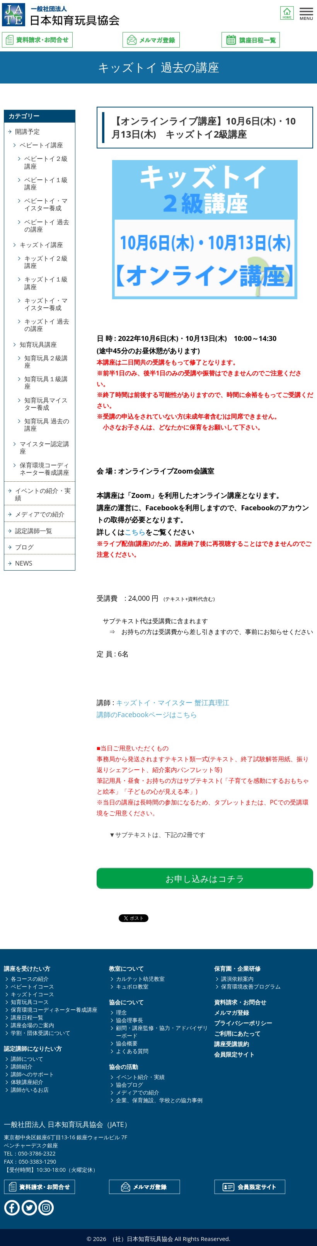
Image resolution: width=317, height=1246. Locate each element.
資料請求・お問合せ (240, 1000)
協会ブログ (129, 1082)
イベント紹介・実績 (140, 1074)
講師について (27, 1056)
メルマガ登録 (231, 1010)
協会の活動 (123, 1064)
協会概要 (127, 1041)
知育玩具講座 (38, 344)
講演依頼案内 (237, 976)
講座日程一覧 (27, 1015)
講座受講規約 (231, 1042)
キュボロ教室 (132, 984)
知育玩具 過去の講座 (46, 425)
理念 (121, 1010)
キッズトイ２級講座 (46, 262)
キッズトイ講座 (41, 244)
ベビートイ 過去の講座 (46, 226)
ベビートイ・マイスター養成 (46, 204)
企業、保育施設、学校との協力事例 (159, 1097)
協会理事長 (129, 1017)
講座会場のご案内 (32, 1022)
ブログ (24, 547)
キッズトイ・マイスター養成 (46, 304)
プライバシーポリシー (243, 1021)
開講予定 (27, 131)
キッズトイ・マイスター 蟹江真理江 (172, 702)
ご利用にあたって (237, 1031)
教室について (126, 966)
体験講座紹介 (27, 1079)
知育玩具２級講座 (46, 362)
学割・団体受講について (40, 1030)
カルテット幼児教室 (140, 976)
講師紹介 (21, 1064)
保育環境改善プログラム (251, 984)
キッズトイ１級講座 (46, 283)
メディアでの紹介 (40, 514)
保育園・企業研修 (237, 966)
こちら (134, 532)
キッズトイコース (32, 991)
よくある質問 (132, 1048)
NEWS (23, 563)
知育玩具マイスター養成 (46, 404)
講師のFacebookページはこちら (147, 714)
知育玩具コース (30, 999)
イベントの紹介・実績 (43, 494)
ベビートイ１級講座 (46, 183)
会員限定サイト (234, 1052)
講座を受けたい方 (27, 966)
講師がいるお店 (30, 1087)
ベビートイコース (32, 984)
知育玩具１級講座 (46, 382)
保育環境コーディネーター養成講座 (44, 469)
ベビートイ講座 (41, 145)
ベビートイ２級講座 (46, 162)
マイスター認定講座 (44, 447)
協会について (126, 1000)
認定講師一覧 (33, 531)
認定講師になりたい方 (33, 1046)
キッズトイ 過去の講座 (46, 325)
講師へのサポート (32, 1072)
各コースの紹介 (30, 976)
